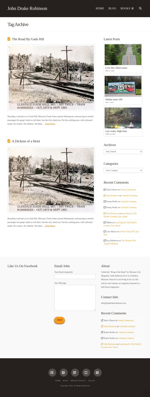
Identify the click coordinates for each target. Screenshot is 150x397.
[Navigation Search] (139, 8)
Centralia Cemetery (130, 196)
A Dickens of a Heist (26, 141)
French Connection (128, 190)
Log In (91, 380)
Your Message (75, 285)
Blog (65, 380)
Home (58, 380)
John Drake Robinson (27, 8)
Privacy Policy (78, 380)
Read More (50, 124)
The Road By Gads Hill (28, 39)
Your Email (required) (75, 274)
